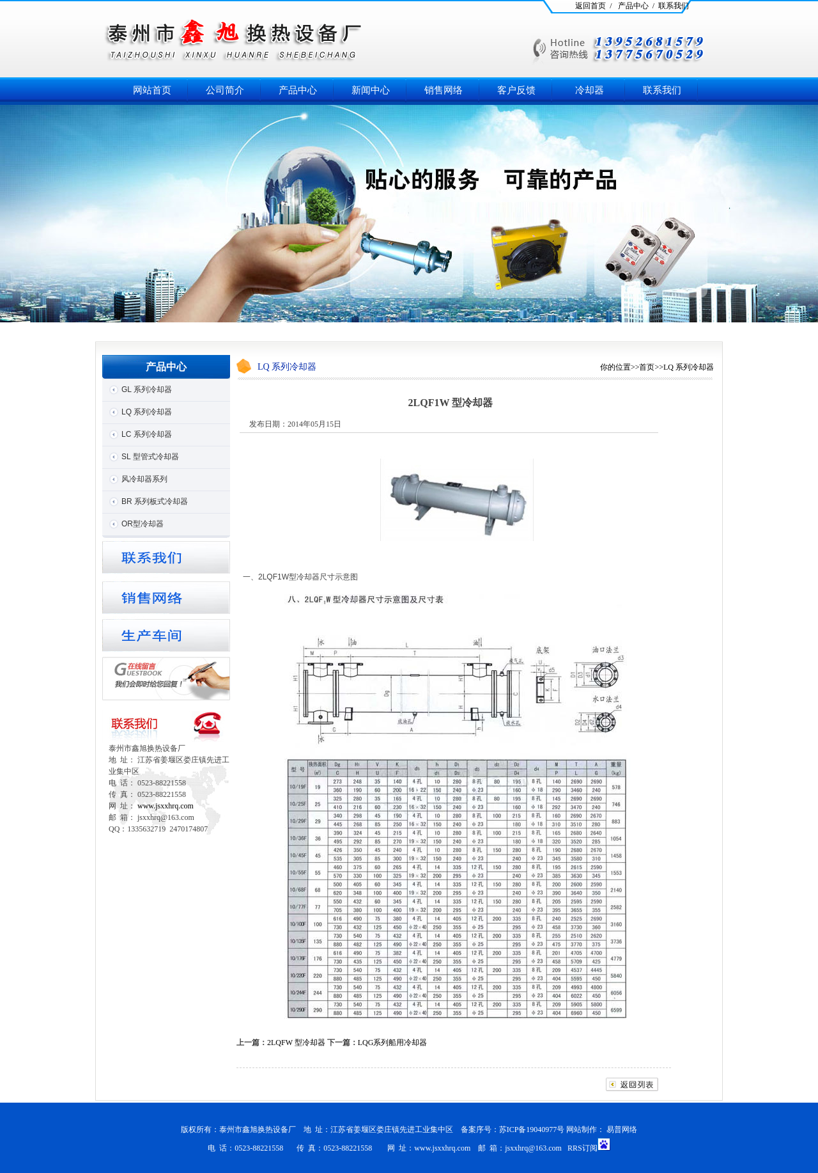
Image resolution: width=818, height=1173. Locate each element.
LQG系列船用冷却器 (393, 1042)
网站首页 (152, 90)
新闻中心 (370, 90)
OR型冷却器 (142, 523)
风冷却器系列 (144, 479)
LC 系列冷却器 (146, 434)
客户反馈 (516, 90)
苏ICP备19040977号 (532, 1129)
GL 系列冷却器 (146, 389)
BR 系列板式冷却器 (154, 501)
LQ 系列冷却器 (146, 411)
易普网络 (621, 1129)
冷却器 (589, 90)
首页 (646, 367)
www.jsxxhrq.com (165, 805)
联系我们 (662, 90)
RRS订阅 (582, 1148)
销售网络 (443, 90)
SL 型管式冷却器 (150, 456)
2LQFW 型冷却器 (296, 1042)
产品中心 (298, 90)
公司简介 (225, 90)
